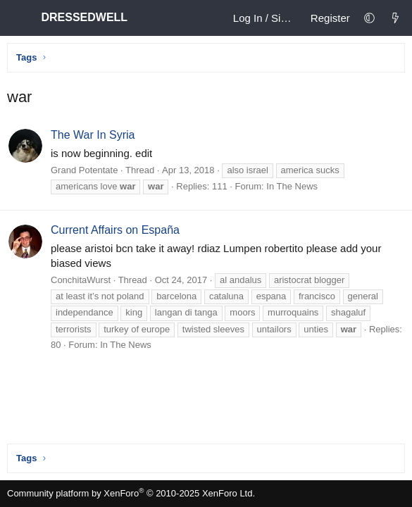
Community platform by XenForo (131, 493)
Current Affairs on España (115, 230)
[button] (369, 18)
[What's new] (395, 18)
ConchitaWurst (81, 280)
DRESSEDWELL (87, 17)
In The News (292, 186)
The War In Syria (93, 135)
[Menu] (18, 18)
